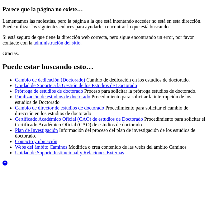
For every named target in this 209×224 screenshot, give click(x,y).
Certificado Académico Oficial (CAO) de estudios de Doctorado (79, 119)
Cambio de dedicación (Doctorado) (50, 79)
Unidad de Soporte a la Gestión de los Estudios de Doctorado (76, 85)
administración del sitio (57, 42)
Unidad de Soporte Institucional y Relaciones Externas (69, 152)
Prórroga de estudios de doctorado (49, 91)
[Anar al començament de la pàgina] (4, 163)
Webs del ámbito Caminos (41, 147)
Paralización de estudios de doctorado (52, 96)
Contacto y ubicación (36, 141)
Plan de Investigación (36, 130)
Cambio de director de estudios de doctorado (59, 107)
